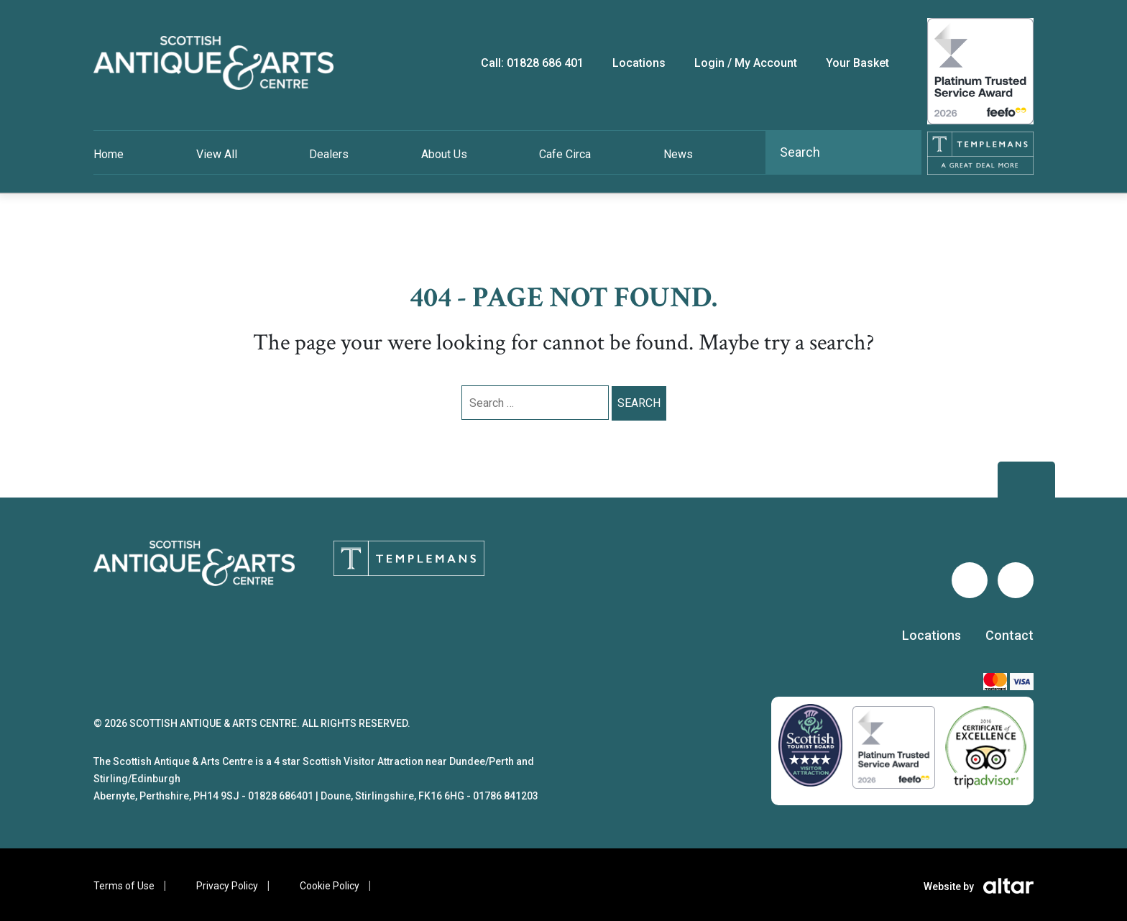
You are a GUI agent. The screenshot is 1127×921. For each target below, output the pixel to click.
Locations (931, 635)
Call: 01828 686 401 (532, 63)
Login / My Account (745, 63)
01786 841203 (505, 796)
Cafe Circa (565, 154)
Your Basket (857, 63)
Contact (1009, 635)
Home (108, 154)
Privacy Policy (227, 886)
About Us (444, 154)
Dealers (329, 154)
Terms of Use (124, 886)
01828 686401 (280, 796)
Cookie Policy (329, 886)
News (678, 154)
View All (216, 154)
